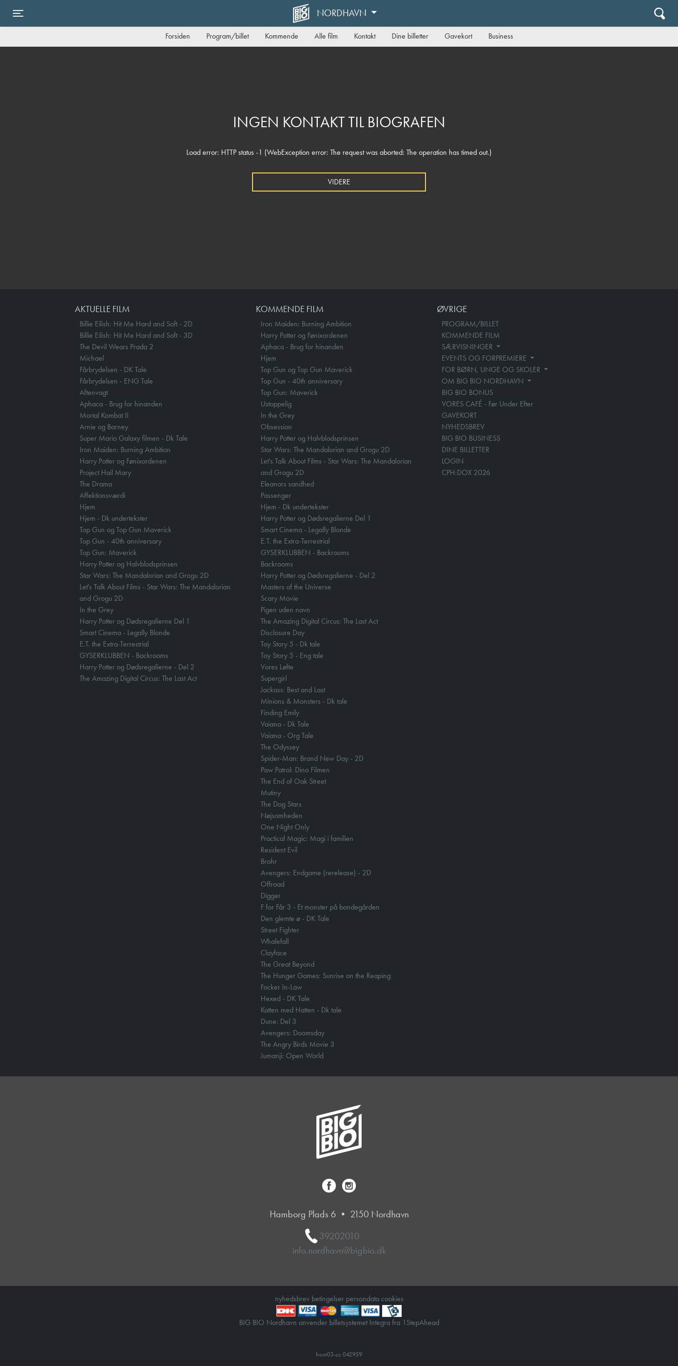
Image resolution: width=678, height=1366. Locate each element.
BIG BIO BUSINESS (471, 438)
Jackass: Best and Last (293, 690)
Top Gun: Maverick (108, 552)
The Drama (96, 484)
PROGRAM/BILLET (470, 324)
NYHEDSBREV (463, 427)
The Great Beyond (287, 964)
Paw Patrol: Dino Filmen (295, 770)
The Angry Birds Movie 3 (297, 1044)
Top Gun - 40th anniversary (121, 541)
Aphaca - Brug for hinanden (121, 404)
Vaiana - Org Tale (287, 735)
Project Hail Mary (105, 472)
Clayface (274, 953)
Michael (92, 358)
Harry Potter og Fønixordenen (123, 461)
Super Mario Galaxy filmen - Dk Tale (134, 438)
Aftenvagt (94, 392)
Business (500, 36)
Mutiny (271, 793)
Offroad (272, 884)
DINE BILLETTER (465, 450)
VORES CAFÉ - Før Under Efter (487, 404)
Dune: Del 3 (278, 1021)
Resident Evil (279, 850)
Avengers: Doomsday (292, 1033)
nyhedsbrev (292, 1299)
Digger (271, 895)
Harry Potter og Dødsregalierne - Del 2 (137, 667)
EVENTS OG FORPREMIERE (485, 358)
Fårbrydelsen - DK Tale (113, 369)
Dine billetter (410, 36)
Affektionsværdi (102, 495)
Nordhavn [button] (343, 13)
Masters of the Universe (296, 587)
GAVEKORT (459, 415)
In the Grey (96, 610)
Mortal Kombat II (104, 415)
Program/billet (227, 36)
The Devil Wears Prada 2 (116, 347)
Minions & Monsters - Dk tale (304, 701)
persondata (362, 1299)
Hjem (87, 507)
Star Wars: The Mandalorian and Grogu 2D (144, 575)
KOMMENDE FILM (471, 335)
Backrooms (277, 564)
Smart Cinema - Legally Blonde (125, 632)
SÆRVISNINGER (468, 347)
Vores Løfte (277, 667)
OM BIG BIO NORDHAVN (484, 381)
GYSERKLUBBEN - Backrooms (124, 655)
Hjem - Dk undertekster (114, 518)
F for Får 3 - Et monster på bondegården (320, 907)
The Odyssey (280, 747)
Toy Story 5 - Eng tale (292, 655)
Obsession (276, 427)
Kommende (281, 36)
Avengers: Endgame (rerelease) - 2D (316, 873)
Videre (339, 182)
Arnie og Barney (104, 427)
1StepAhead (420, 1322)
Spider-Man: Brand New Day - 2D (312, 758)
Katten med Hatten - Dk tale (301, 1010)
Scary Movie (279, 598)
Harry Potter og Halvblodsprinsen (129, 564)
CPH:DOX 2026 (466, 472)
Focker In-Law (281, 987)
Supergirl (274, 678)
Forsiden (177, 36)
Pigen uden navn (285, 610)
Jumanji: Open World (292, 1056)
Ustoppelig (276, 404)
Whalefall (275, 941)
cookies (392, 1299)
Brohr (269, 861)
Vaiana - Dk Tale (285, 724)
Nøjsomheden (282, 815)
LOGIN (453, 461)
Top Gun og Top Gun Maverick (126, 530)
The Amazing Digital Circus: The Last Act (138, 678)
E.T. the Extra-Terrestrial (114, 644)
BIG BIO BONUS (467, 392)
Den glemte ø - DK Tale (295, 918)
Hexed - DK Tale (285, 998)
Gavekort (458, 36)
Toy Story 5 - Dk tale (290, 644)
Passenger (276, 495)
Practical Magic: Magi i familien (307, 838)
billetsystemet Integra (359, 1322)
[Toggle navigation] (18, 13)
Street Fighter (280, 930)
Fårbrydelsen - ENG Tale (116, 381)
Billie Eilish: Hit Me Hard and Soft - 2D (136, 324)
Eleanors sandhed (287, 484)
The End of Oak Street (293, 781)
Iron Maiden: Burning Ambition (125, 450)
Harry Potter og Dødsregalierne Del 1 (135, 621)
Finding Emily (280, 713)
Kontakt (364, 36)
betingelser (328, 1299)
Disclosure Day (282, 632)
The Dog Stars (281, 804)
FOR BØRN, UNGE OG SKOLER (492, 369)
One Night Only (285, 827)
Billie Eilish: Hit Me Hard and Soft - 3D (136, 335)
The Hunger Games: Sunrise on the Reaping (326, 976)
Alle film (326, 36)
